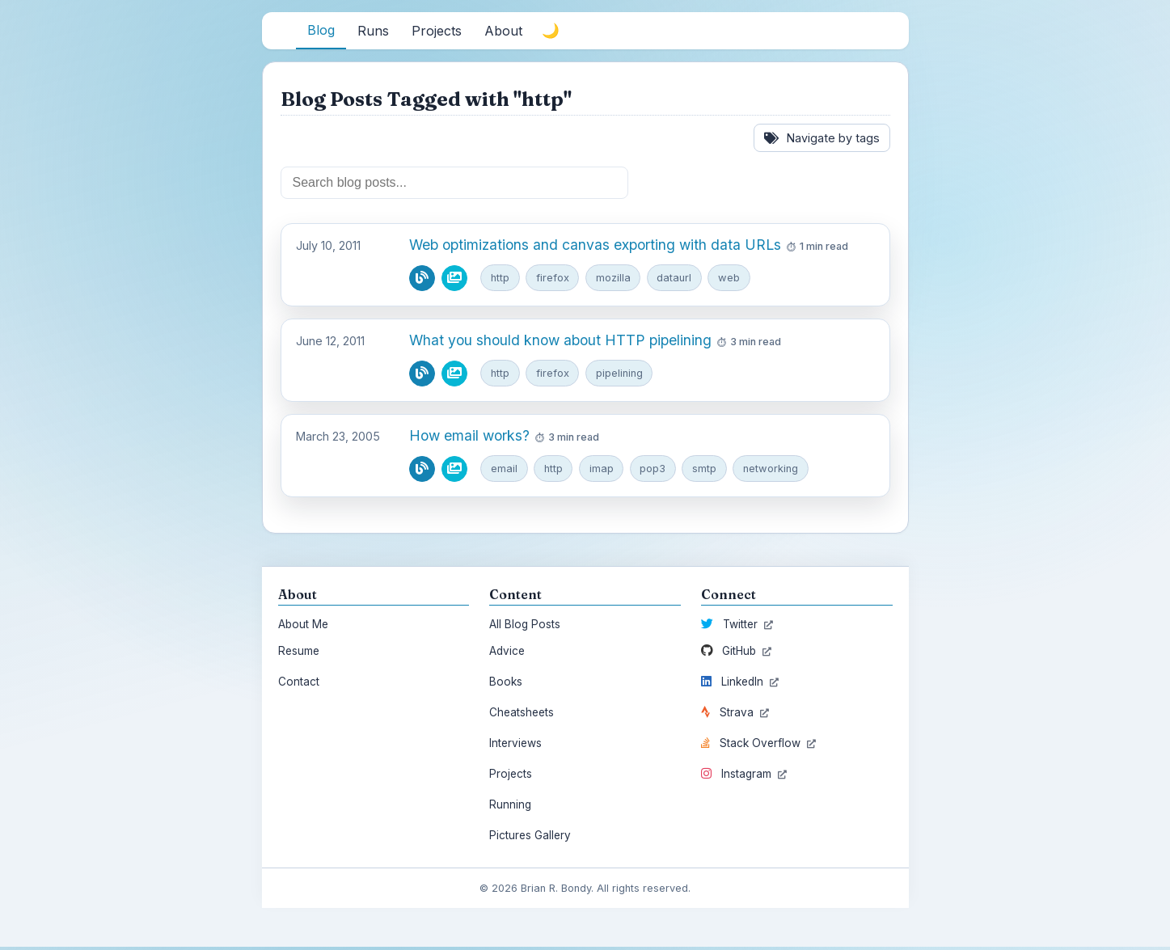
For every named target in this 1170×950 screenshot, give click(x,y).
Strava (735, 714)
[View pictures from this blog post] (454, 278)
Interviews (515, 745)
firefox (555, 277)
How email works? (469, 437)
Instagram (744, 776)
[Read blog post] (422, 278)
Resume (298, 653)
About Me (303, 626)
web (735, 277)
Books (505, 684)
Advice (507, 653)
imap (605, 470)
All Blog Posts (524, 626)
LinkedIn (740, 684)
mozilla (616, 277)
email (505, 470)
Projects (510, 776)
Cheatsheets (521, 714)
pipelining (623, 373)
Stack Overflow (758, 745)
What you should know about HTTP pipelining (560, 340)
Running (510, 806)
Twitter (737, 626)
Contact (298, 684)
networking (778, 470)
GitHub (736, 653)
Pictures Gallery (530, 837)
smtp (710, 470)
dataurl (679, 277)
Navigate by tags (822, 138)
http (501, 277)
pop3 (657, 470)
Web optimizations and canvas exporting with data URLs (595, 244)
